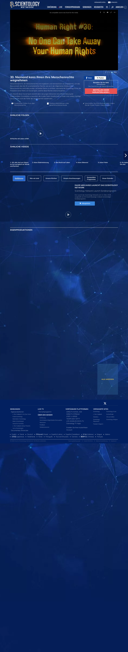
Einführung (43, 418)
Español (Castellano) (73, 434)
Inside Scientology (18, 416)
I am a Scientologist (18, 428)
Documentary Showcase (19, 430)
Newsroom (43, 422)
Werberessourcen (44, 427)
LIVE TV (41, 409)
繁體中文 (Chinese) (87, 437)
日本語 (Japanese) (18, 437)
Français (100, 437)
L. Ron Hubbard (97, 414)
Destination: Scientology (19, 419)
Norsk (40, 437)
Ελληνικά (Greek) (42, 434)
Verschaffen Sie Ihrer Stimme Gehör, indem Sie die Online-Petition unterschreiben (100, 104)
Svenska (75, 437)
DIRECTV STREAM (73, 414)
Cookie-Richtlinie (88, 441)
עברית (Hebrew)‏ (88, 434)
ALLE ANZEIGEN (107, 379)
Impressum (113, 441)
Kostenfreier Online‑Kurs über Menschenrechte (24, 104)
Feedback (42, 425)
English (14, 434)
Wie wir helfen (110, 417)
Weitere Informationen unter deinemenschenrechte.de (59, 104)
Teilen (89, 78)
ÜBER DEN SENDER (45, 415)
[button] (126, 155)
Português (49, 437)
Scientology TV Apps (73, 423)
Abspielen (84, 203)
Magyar (99, 434)
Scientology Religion (112, 419)
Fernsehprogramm (45, 412)
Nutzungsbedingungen (74, 441)
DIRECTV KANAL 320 (74, 412)
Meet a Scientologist (18, 421)
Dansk (22, 434)
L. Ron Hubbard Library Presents (21, 426)
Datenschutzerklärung (101, 441)
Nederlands (31, 437)
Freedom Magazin (98, 424)
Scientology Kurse (111, 411)
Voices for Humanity (18, 423)
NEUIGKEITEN (98, 7)
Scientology (96, 411)
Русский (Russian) (62, 437)
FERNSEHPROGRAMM (72, 7)
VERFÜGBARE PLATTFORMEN (77, 409)
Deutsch (30, 434)
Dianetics (95, 417)
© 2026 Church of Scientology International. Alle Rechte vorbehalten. (28, 441)
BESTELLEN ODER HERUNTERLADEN (101, 91)
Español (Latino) (56, 434)
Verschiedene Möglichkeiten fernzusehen (51, 420)
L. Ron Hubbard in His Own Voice (22, 414)
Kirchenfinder (110, 414)
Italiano (107, 434)
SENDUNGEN (87, 7)
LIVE (60, 7)
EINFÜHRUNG (52, 7)
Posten (100, 78)
